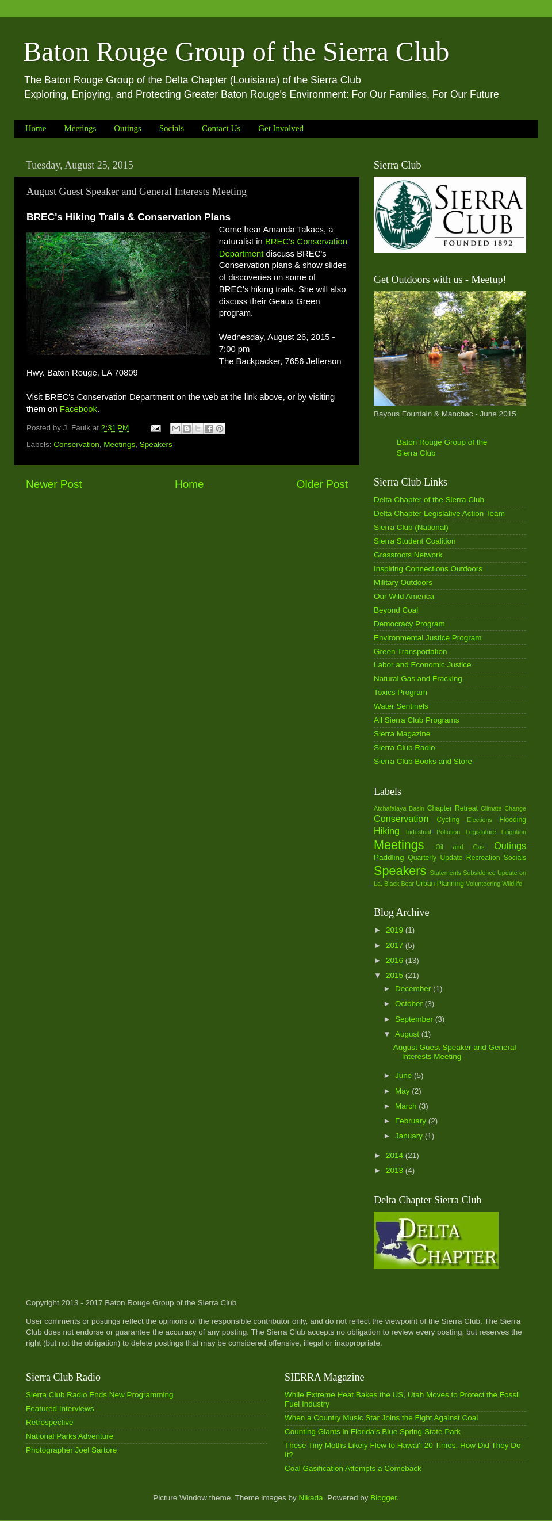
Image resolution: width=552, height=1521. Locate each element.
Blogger (383, 1497)
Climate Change (503, 808)
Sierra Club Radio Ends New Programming (100, 1394)
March (407, 1106)
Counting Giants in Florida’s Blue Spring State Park (373, 1431)
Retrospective (50, 1422)
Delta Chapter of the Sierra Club (429, 499)
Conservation (76, 444)
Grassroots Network (408, 555)
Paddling (389, 857)
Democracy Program (409, 624)
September (415, 1019)
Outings (127, 128)
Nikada (311, 1497)
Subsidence (479, 872)
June (404, 1075)
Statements (445, 872)
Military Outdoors (403, 582)
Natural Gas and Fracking (418, 678)
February (411, 1121)
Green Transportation (410, 651)
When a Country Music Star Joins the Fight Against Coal (381, 1417)
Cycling (447, 820)
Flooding (512, 820)
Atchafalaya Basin (399, 808)
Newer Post (54, 484)
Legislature (481, 831)
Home (36, 128)
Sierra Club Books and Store (423, 761)
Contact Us (221, 128)
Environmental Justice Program (428, 637)
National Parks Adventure (69, 1436)
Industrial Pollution (433, 831)
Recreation (483, 858)
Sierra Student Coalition (415, 541)
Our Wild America (404, 596)
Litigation (513, 831)
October (410, 1003)
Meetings (80, 128)
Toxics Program (400, 692)
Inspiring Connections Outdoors (428, 568)
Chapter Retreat (452, 808)
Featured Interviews (60, 1408)
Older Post (322, 484)
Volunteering (483, 883)
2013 (395, 1170)
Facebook (78, 409)
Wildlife (512, 883)
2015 (395, 975)
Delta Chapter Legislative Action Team (439, 513)
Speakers (156, 444)
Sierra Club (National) (411, 527)
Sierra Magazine (402, 733)
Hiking (387, 831)
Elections (479, 819)
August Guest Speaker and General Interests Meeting (454, 1052)
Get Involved (281, 128)
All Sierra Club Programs (416, 720)
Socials (171, 128)
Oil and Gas (460, 846)
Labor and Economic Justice (422, 664)
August (408, 1034)
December (414, 988)
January (410, 1136)
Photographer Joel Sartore (71, 1450)
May (403, 1091)
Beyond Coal (396, 610)
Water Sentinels (401, 706)
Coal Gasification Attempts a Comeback (353, 1468)
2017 (395, 945)
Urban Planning (440, 884)
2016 (395, 960)
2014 (395, 1155)
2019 (395, 930)
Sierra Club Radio (404, 747)
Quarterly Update (435, 858)
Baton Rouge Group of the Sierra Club (236, 51)
